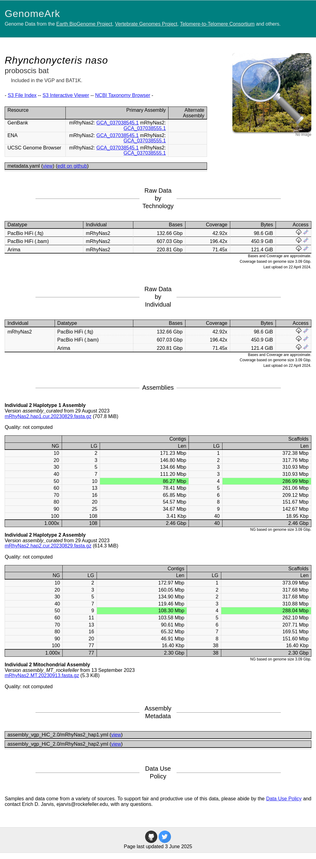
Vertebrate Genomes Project (146, 24)
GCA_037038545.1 (117, 122)
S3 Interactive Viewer (66, 95)
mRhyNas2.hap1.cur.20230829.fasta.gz (48, 416)
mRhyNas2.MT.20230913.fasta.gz (42, 675)
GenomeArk (32, 13)
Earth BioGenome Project (84, 24)
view (48, 166)
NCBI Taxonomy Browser (122, 95)
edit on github (72, 166)
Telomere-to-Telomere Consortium (217, 24)
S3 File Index (22, 95)
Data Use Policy (283, 798)
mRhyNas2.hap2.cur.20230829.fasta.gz (48, 545)
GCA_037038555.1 (144, 128)
